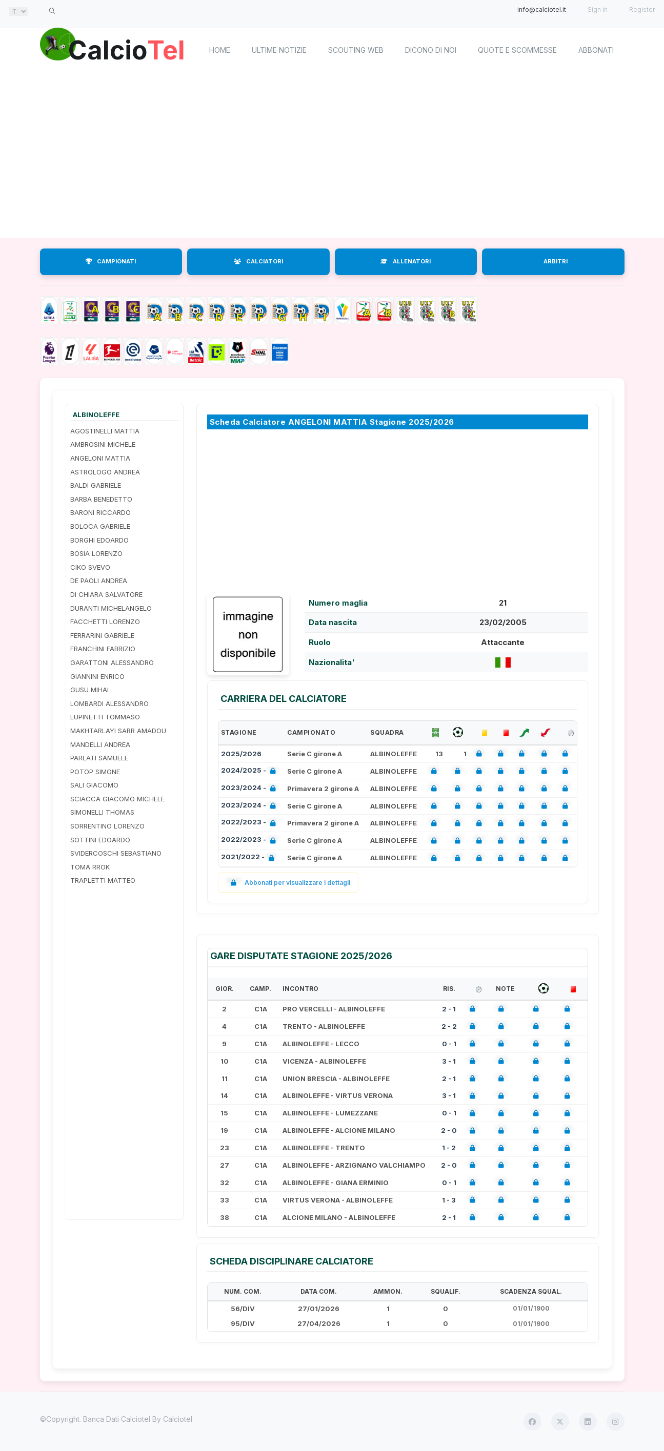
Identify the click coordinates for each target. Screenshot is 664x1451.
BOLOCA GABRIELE (100, 526)
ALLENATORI (405, 261)
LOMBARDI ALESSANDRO (109, 703)
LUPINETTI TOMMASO (105, 717)
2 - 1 (449, 1009)
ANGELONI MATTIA (100, 458)
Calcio (126, 49)
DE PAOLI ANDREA (98, 580)
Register (642, 9)
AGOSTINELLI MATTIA (104, 431)
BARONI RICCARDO (100, 512)
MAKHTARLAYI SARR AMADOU (118, 731)
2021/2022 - (249, 858)
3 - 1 (449, 1061)
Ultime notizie (279, 50)
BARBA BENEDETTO (101, 499)
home (219, 50)
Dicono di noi (430, 50)
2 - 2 (449, 1026)
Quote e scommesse (517, 50)
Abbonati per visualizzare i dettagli (288, 882)
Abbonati (596, 50)
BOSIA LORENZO (96, 553)
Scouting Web (356, 50)
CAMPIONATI (111, 261)
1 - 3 (449, 1200)
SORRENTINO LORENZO (107, 826)
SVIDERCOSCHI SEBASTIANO (116, 853)
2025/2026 (241, 754)
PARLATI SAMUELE (99, 758)
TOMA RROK (90, 867)
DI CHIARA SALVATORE (106, 594)
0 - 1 (449, 1044)
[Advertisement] (332, 156)
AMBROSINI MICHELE (102, 444)
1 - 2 (449, 1148)
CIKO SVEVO (90, 567)
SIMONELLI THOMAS (102, 812)
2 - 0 (449, 1130)
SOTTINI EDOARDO (100, 840)
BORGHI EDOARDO (99, 540)
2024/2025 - (250, 771)
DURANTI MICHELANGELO (111, 608)
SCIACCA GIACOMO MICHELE (117, 799)
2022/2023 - (250, 823)
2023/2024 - (250, 788)
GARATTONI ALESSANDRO (112, 662)
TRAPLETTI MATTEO (102, 880)
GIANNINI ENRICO (97, 676)
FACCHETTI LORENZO (105, 621)
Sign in (598, 9)
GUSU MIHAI (89, 690)
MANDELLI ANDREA (100, 744)
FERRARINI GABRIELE (102, 635)
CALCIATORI (258, 261)
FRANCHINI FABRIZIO (102, 649)
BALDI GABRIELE (95, 485)
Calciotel (177, 1419)
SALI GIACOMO (94, 785)
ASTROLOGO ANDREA (105, 472)
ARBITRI (556, 261)
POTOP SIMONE (95, 772)
